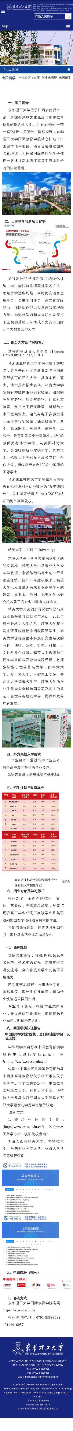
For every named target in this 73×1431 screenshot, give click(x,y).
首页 (37, 77)
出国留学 (65, 77)
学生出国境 (49, 77)
